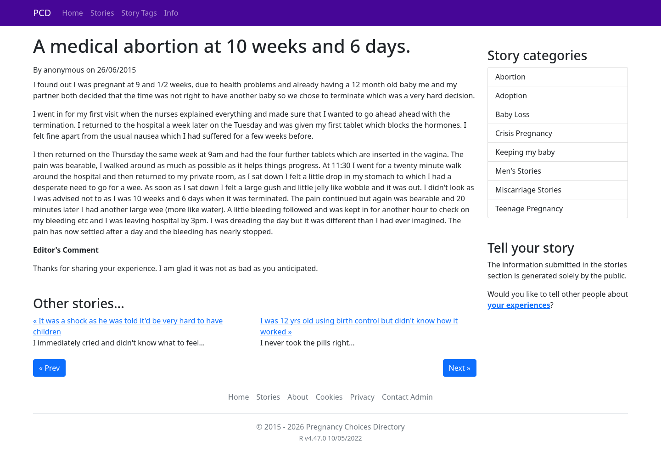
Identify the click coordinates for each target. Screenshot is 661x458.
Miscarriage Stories (528, 190)
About (297, 397)
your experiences (518, 305)
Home (72, 13)
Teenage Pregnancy (529, 209)
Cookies (329, 397)
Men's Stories (518, 171)
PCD (42, 12)
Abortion (510, 77)
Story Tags (139, 13)
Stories (102, 13)
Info (171, 13)
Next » (460, 368)
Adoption (511, 95)
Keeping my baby (525, 152)
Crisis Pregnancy (523, 133)
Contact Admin (407, 397)
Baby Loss (512, 114)
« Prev (49, 368)
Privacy (362, 397)
